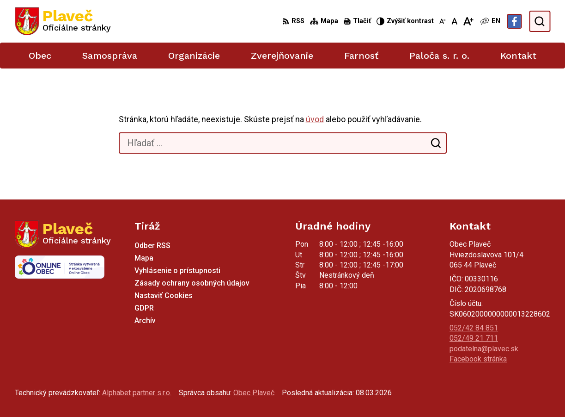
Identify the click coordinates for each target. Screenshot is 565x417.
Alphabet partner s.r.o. (136, 392)
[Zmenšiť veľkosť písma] (443, 21)
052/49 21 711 (474, 338)
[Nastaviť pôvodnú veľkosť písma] (454, 21)
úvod (315, 119)
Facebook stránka (478, 359)
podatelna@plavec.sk (484, 348)
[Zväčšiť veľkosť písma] (468, 21)
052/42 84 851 (474, 328)
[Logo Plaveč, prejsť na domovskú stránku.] (63, 21)
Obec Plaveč (253, 392)
